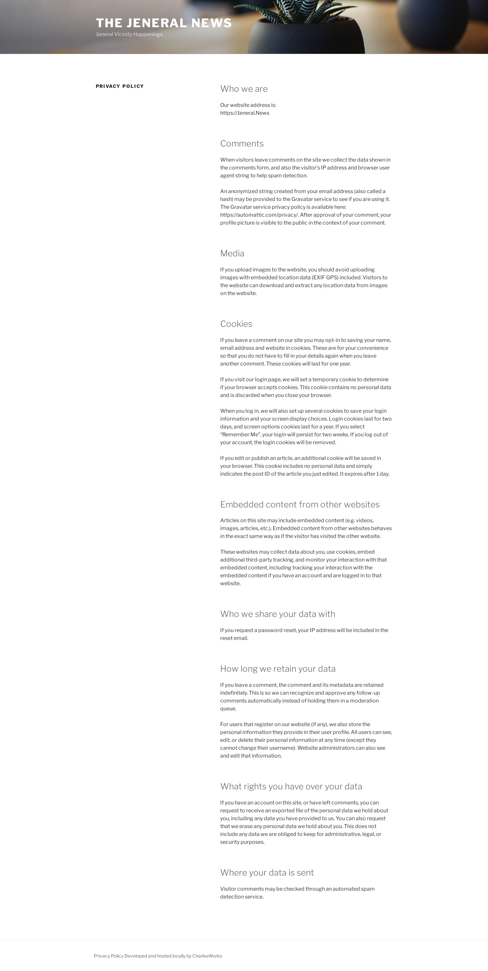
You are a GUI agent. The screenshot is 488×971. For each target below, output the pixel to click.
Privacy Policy (108, 956)
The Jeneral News (164, 23)
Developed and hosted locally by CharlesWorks (173, 956)
